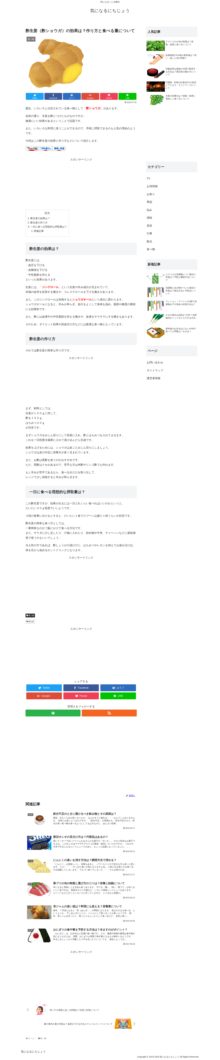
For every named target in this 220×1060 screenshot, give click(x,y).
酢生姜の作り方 (39, 222)
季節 (149, 202)
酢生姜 (31, 621)
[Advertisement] (81, 183)
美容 (149, 225)
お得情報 (152, 186)
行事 (149, 233)
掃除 (149, 217)
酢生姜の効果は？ (40, 218)
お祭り (151, 194)
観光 (149, 241)
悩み (149, 210)
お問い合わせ (155, 362)
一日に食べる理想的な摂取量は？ (48, 226)
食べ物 (31, 615)
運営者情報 (153, 378)
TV (148, 178)
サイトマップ (155, 370)
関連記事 (39, 231)
